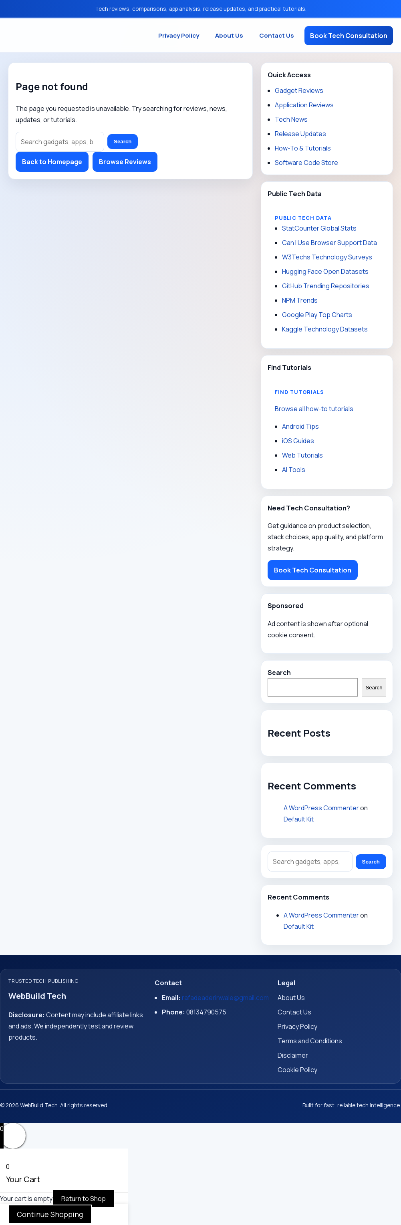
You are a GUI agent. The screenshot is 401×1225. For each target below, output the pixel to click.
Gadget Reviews (299, 90)
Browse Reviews (125, 161)
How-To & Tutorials (303, 148)
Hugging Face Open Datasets (325, 271)
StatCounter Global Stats (319, 228)
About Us (229, 35)
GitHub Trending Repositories (325, 285)
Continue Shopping (50, 1214)
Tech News (291, 119)
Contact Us (276, 35)
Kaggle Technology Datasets (325, 329)
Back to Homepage (52, 161)
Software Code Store (306, 162)
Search (122, 142)
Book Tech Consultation (348, 35)
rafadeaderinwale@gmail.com (225, 997)
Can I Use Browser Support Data (329, 242)
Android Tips (300, 426)
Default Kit (299, 819)
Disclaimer (293, 1055)
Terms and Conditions (310, 1040)
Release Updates (300, 133)
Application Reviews (304, 104)
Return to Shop (83, 1198)
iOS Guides (298, 440)
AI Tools (293, 469)
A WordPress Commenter (321, 807)
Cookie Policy (297, 1069)
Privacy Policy (178, 35)
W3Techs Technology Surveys (327, 257)
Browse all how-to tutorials (314, 408)
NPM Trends (300, 300)
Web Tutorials (302, 455)
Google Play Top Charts (317, 314)
